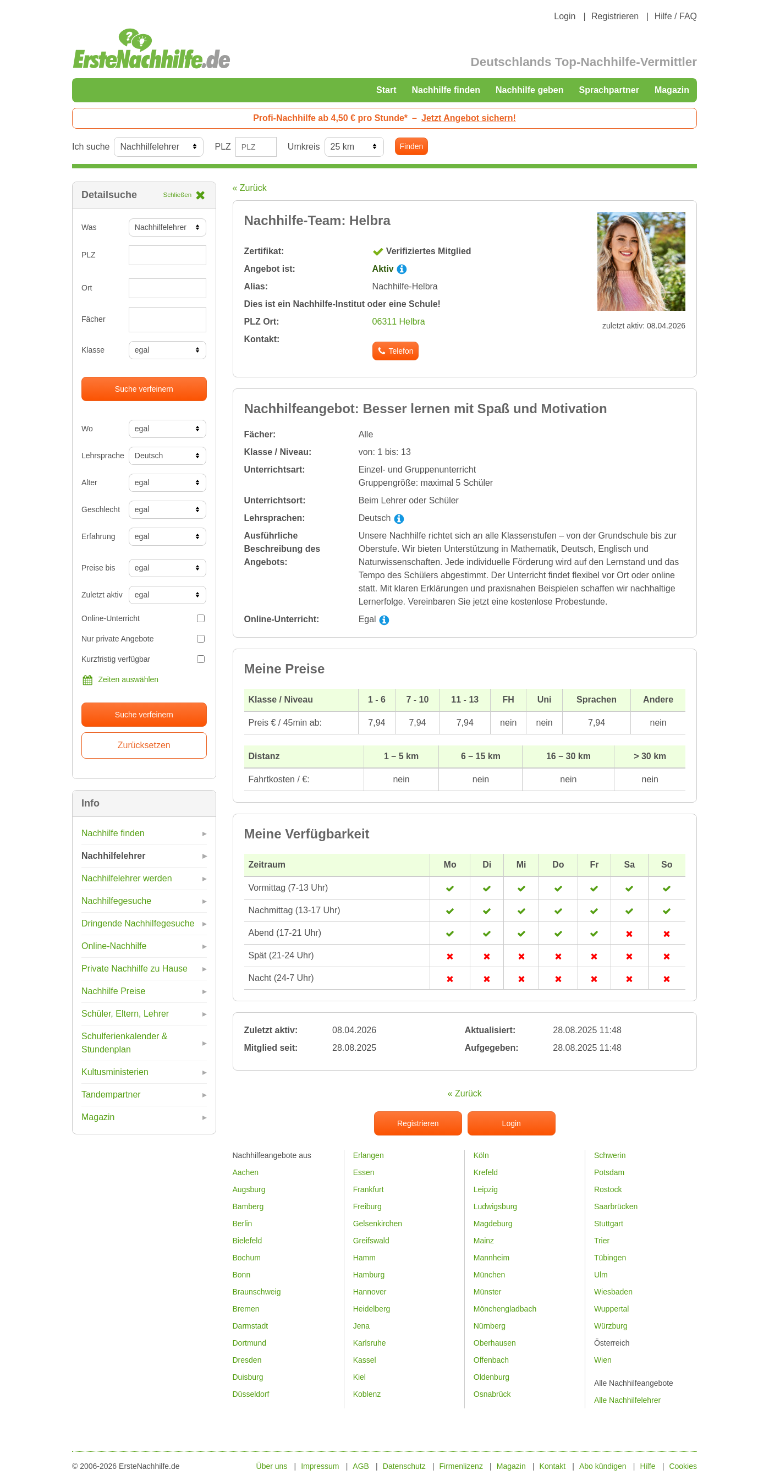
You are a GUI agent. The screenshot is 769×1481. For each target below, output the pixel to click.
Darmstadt (250, 1325)
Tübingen (610, 1257)
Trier (601, 1240)
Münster (488, 1291)
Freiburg (367, 1206)
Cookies (683, 1466)
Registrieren (615, 16)
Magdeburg (493, 1223)
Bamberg (248, 1206)
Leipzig (486, 1189)
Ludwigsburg (495, 1206)
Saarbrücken (616, 1206)
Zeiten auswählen (119, 680)
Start (386, 90)
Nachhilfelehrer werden (126, 878)
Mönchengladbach (505, 1308)
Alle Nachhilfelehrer (627, 1400)
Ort (86, 287)
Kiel (359, 1377)
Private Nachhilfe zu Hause (134, 968)
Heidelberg (372, 1308)
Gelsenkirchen (378, 1223)
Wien (603, 1360)
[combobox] (168, 319)
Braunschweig (257, 1291)
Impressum (320, 1466)
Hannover (370, 1291)
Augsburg (249, 1189)
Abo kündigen (603, 1466)
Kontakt (552, 1466)
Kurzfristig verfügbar (143, 659)
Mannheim (491, 1257)
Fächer (93, 319)
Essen (364, 1172)
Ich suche (90, 146)
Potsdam (609, 1172)
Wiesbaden (613, 1291)
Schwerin (610, 1155)
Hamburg (369, 1274)
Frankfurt (368, 1189)
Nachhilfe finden (445, 90)
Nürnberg (490, 1325)
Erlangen (368, 1155)
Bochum (247, 1257)
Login (564, 16)
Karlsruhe (369, 1343)
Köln (481, 1155)
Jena (361, 1325)
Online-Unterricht (143, 618)
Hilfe (648, 1466)
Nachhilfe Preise (113, 991)
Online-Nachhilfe (113, 946)
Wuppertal (611, 1308)
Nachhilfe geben (530, 90)
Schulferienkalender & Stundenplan (124, 1043)
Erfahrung (98, 536)
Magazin (672, 90)
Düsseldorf (251, 1394)
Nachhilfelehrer (113, 855)
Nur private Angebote (143, 638)
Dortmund (249, 1343)
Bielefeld (247, 1240)
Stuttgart (608, 1223)
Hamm (364, 1257)
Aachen (246, 1172)
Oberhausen (495, 1343)
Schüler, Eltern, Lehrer (125, 1013)
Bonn (242, 1274)
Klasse (93, 349)
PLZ (222, 146)
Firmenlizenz (461, 1466)
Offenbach (491, 1360)
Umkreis (304, 146)
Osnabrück (492, 1394)
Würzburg (611, 1325)
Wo (87, 428)
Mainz (484, 1240)
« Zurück (250, 188)
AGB (361, 1466)
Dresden (247, 1360)
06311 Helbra (398, 321)
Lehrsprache (100, 455)
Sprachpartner (609, 90)
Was (88, 227)
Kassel (364, 1360)
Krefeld (486, 1172)
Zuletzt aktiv (100, 594)
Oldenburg (491, 1377)
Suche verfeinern (144, 389)
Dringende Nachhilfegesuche (137, 923)
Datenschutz (404, 1466)
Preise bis (98, 567)
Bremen (246, 1308)
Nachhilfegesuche (116, 901)
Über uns (272, 1466)
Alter (89, 482)
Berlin (242, 1223)
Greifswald (371, 1240)
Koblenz (367, 1394)
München (490, 1274)
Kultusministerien (115, 1072)
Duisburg (248, 1377)
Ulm (601, 1274)
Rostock (608, 1189)
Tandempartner (111, 1094)
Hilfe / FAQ (676, 16)
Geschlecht (100, 509)
